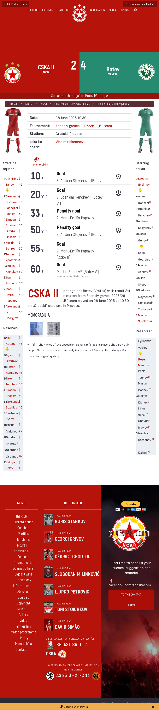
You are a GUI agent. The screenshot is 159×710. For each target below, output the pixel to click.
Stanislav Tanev (11, 185)
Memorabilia (37, 161)
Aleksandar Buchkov (11, 199)
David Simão (67, 627)
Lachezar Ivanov (11, 210)
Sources (23, 597)
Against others (23, 568)
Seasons (28, 104)
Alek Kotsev (11, 344)
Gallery (23, 615)
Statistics (63, 10)
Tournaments (23, 562)
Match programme (23, 632)
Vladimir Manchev (70, 141)
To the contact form (131, 600)
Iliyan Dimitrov (11, 358)
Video (23, 620)
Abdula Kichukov (11, 268)
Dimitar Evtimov (143, 185)
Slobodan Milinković (77, 574)
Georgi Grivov (69, 539)
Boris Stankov (70, 522)
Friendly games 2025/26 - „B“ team (71, 104)
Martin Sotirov (11, 245)
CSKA (51, 654)
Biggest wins (23, 574)
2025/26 (43, 104)
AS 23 (61, 676)
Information (97, 10)
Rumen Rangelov (11, 369)
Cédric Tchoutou (72, 557)
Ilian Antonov (11, 280)
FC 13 (84, 676)
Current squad (23, 522)
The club (33, 10)
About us (23, 591)
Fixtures (47, 10)
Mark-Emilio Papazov (11, 294)
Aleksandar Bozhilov (11, 404)
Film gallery (23, 626)
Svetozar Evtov (11, 416)
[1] (18, 443)
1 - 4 (83, 645)
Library (23, 638)
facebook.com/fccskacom (129, 584)
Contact (125, 10)
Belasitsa (66, 645)
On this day (23, 580)
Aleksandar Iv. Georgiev (11, 312)
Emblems (23, 539)
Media (112, 10)
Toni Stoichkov (71, 610)
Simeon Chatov (11, 222)
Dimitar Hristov (11, 234)
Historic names (140, 3)
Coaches (23, 528)
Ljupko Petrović (72, 592)
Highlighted (73, 503)
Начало (14, 104)
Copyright (23, 603)
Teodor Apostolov (11, 257)
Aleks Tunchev (11, 381)
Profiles (23, 533)
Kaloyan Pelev (11, 465)
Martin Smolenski (143, 318)
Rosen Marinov (143, 362)
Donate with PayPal (74, 706)
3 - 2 (73, 676)
